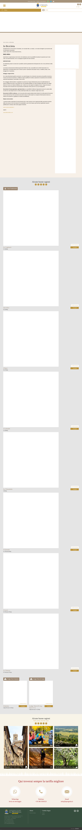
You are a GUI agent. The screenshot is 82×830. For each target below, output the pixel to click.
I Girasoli (6, 549)
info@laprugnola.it (10, 819)
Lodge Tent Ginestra (11, 679)
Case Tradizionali (10, 188)
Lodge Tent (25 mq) (37, 679)
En (78, 6)
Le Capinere (7, 247)
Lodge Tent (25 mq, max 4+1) (35, 707)
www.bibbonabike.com (8, 112)
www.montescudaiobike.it (8, 107)
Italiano (43, 814)
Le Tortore (6, 670)
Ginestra (6, 706)
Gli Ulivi (6, 308)
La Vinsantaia (7, 489)
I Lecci (5, 610)
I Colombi (6, 429)
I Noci (5, 368)
